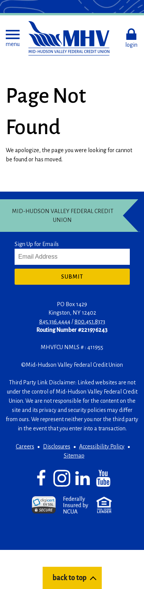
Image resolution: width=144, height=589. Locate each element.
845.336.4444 (54, 321)
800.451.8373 (89, 321)
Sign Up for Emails (37, 244)
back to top (69, 578)
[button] (13, 38)
